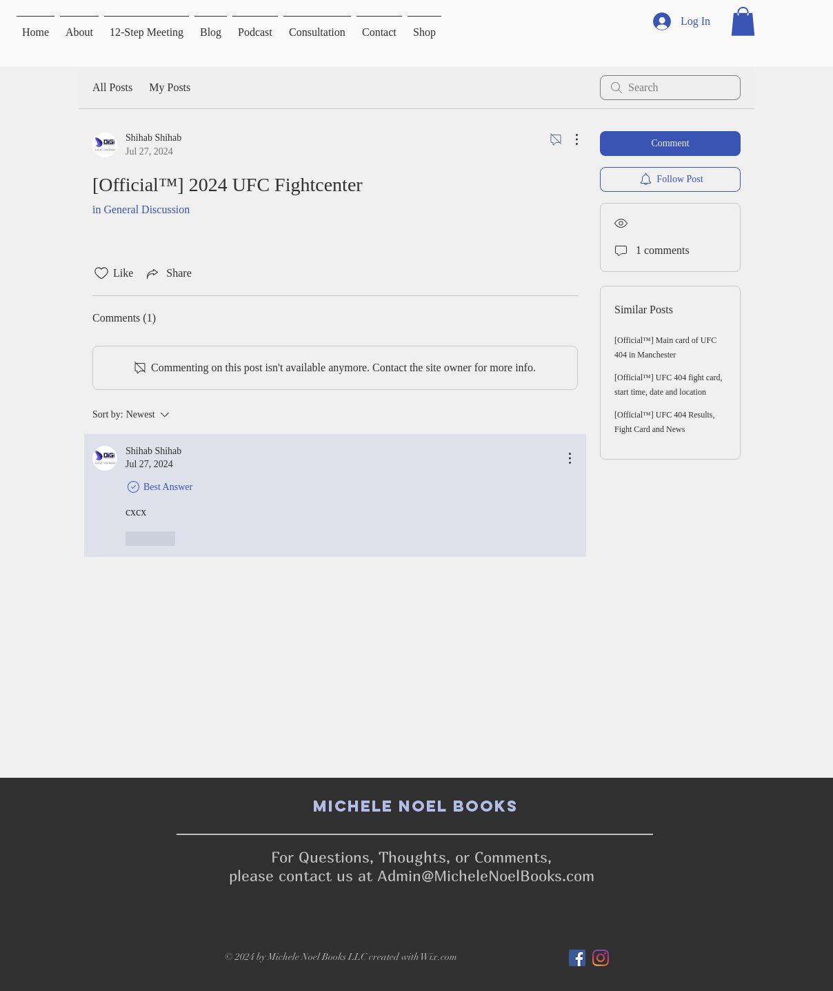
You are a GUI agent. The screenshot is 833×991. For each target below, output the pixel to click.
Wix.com (439, 957)
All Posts (112, 87)
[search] (670, 87)
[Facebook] (577, 958)
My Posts (169, 87)
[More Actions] (569, 139)
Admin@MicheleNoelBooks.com (485, 876)
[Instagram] (600, 958)
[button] (743, 21)
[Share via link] (167, 273)
